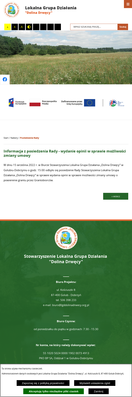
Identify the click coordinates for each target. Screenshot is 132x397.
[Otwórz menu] (128, 4)
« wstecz (116, 196)
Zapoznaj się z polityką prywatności (43, 383)
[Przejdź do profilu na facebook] (5, 79)
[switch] (36, 27)
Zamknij (98, 391)
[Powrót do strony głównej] (6, 138)
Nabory (14, 138)
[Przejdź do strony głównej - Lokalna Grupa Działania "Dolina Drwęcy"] (43, 10)
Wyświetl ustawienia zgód (95, 383)
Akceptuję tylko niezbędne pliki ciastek (53, 391)
